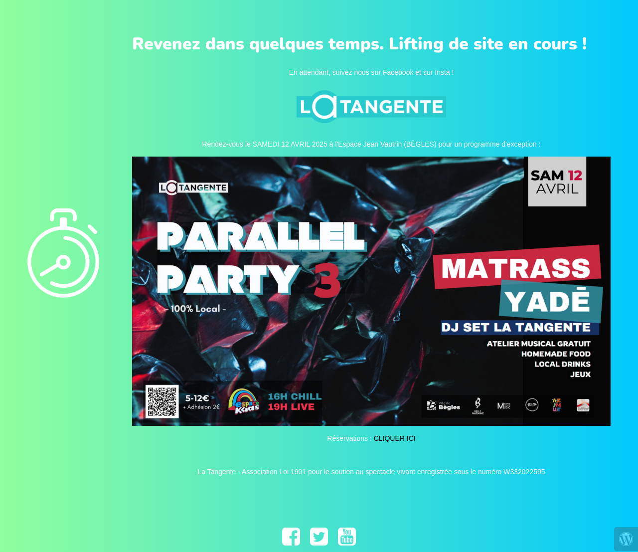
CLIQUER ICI (395, 438)
